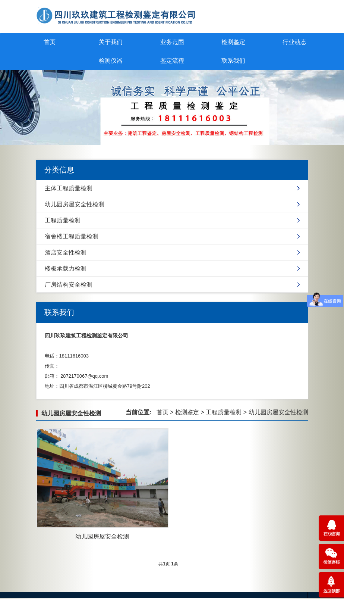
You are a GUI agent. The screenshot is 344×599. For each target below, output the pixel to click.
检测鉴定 (233, 42)
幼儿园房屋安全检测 (102, 536)
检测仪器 (111, 60)
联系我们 (233, 60)
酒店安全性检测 (65, 252)
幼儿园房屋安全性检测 (74, 204)
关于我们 (111, 42)
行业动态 (294, 42)
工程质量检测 (63, 220)
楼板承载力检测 (65, 268)
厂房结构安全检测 (68, 284)
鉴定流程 (172, 60)
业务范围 (172, 42)
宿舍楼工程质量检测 (71, 236)
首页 (50, 42)
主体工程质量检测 (68, 188)
